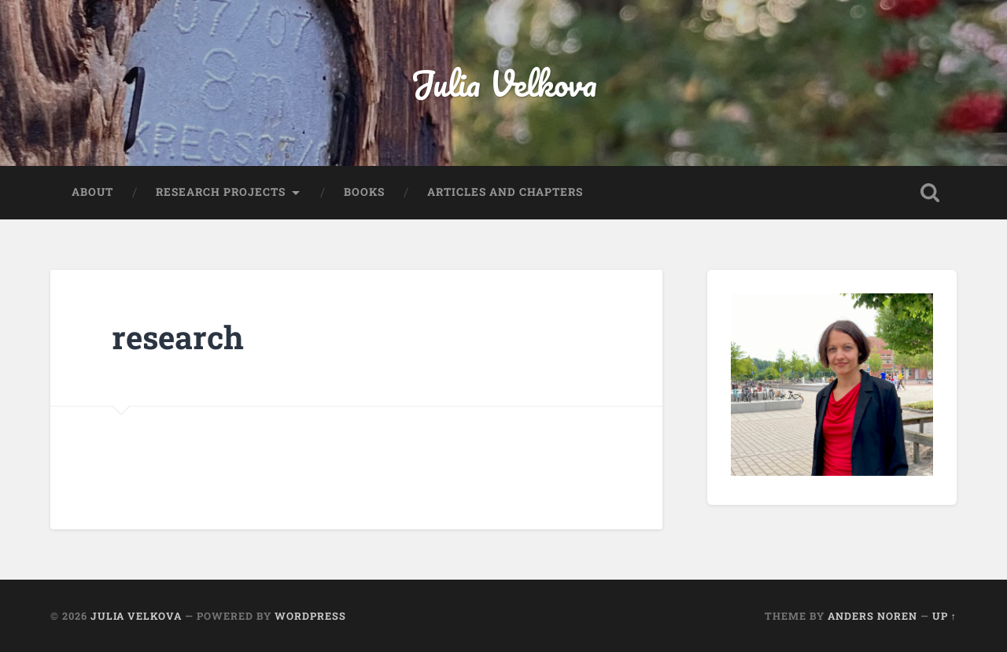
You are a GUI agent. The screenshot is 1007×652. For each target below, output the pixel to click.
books (364, 192)
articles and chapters (505, 192)
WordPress (310, 616)
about (92, 192)
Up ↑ (944, 616)
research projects (221, 192)
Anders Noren (872, 616)
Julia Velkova (504, 83)
